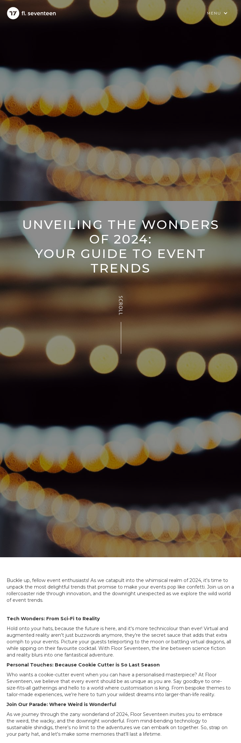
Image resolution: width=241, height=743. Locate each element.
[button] (217, 13)
